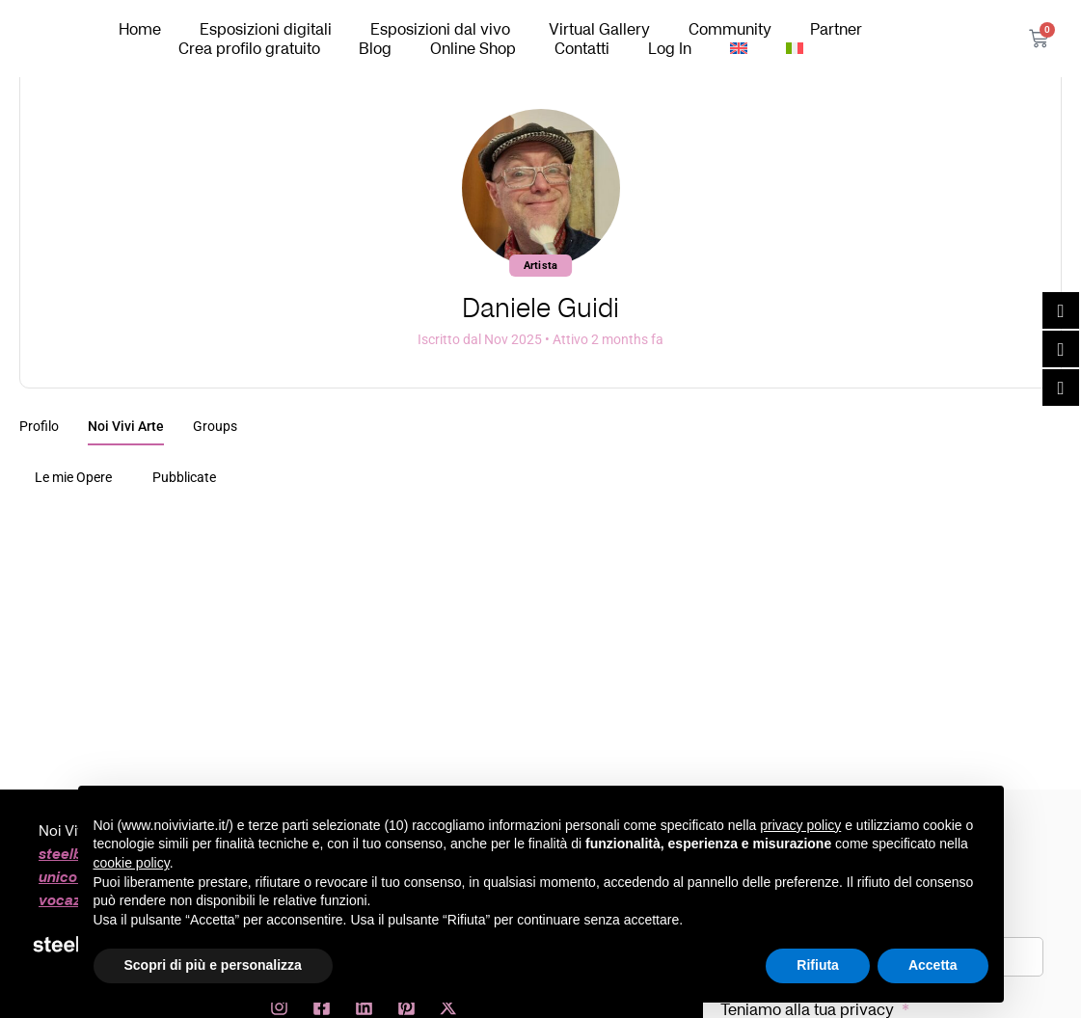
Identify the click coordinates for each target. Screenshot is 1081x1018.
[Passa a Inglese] (739, 48)
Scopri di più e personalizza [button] (213, 965)
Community (730, 29)
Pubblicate (184, 477)
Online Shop (473, 48)
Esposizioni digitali (266, 29)
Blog (375, 48)
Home (140, 29)
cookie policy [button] (132, 863)
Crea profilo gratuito (249, 48)
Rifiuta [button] (818, 965)
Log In (669, 48)
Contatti (581, 48)
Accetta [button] (933, 965)
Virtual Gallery (599, 29)
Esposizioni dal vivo (440, 29)
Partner (836, 29)
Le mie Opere (73, 477)
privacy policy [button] (800, 825)
